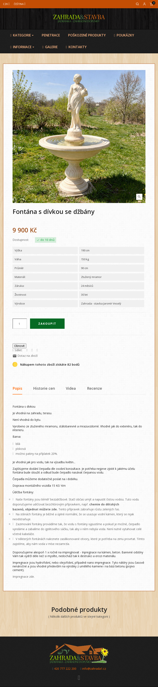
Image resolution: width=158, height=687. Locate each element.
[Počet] (20, 323)
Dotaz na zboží (25, 356)
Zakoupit (47, 323)
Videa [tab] (71, 388)
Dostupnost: (21, 240)
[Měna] (6, 4)
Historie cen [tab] (44, 388)
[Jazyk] (20, 4)
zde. (54, 509)
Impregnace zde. (24, 577)
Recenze (94, 388)
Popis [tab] (17, 388)
